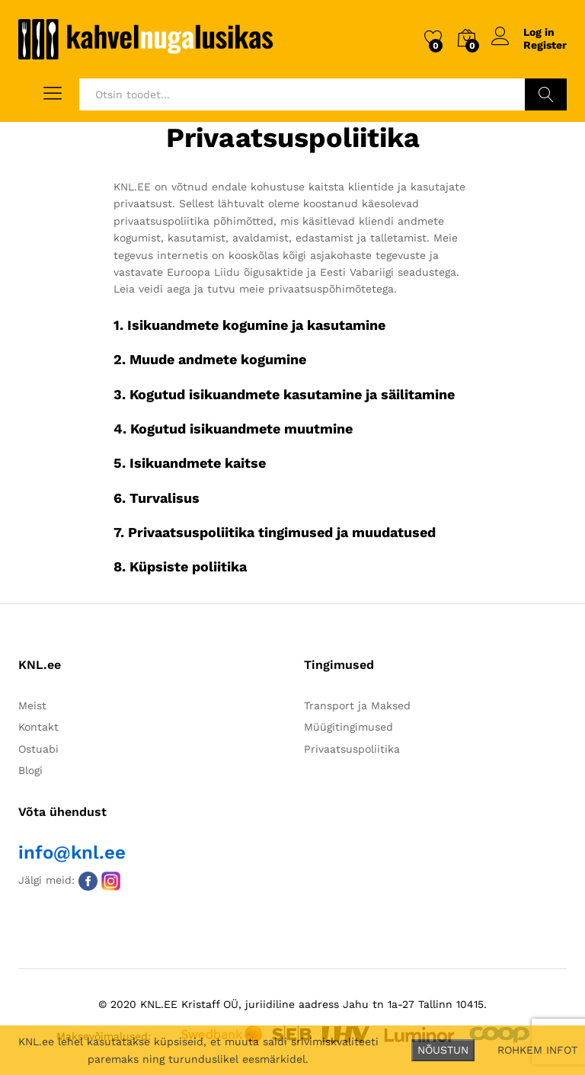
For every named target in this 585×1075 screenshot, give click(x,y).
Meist (32, 705)
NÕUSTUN (442, 1050)
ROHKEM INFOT (537, 1050)
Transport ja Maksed (357, 705)
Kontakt (38, 727)
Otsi (546, 94)
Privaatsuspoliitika (352, 749)
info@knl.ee (72, 852)
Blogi (30, 770)
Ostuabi (38, 749)
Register (545, 45)
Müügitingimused (348, 727)
